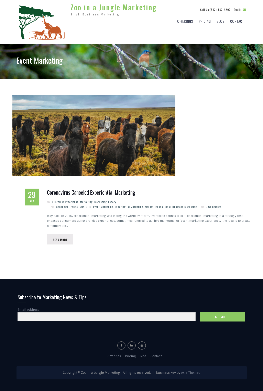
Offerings (185, 20)
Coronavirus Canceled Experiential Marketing (91, 191)
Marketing (86, 201)
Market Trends (154, 205)
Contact (237, 20)
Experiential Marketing (129, 205)
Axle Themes (190, 372)
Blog (220, 20)
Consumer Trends (67, 205)
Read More (60, 238)
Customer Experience (65, 201)
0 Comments (213, 205)
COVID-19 (85, 205)
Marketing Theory (105, 201)
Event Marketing (103, 205)
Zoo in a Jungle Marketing (113, 6)
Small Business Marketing (181, 205)
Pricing (205, 20)
